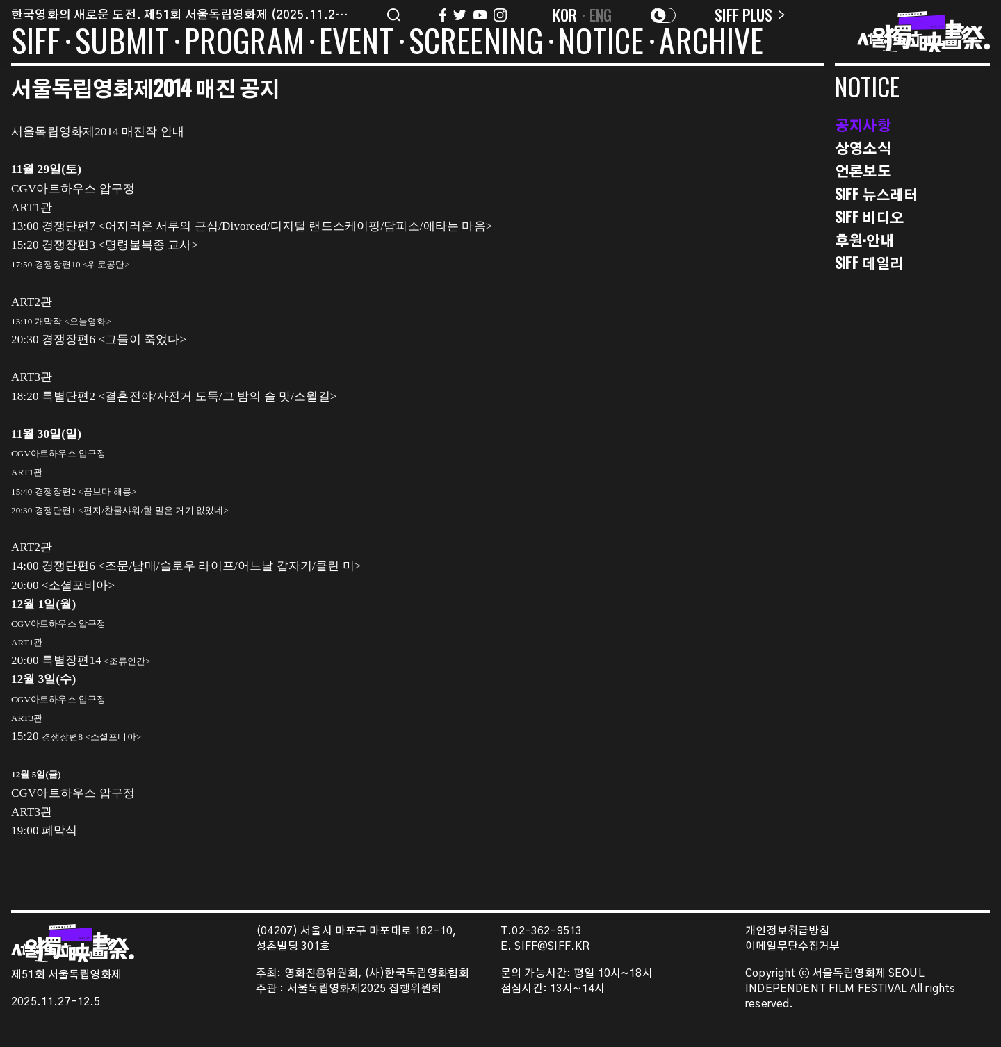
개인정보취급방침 (787, 931)
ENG (600, 14)
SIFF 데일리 (869, 263)
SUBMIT (122, 43)
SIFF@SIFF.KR (551, 946)
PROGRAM (244, 43)
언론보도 (863, 170)
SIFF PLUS (750, 14)
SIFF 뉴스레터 (876, 194)
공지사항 (863, 124)
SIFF (35, 43)
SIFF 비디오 (869, 217)
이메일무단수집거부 (792, 946)
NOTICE (601, 43)
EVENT (356, 43)
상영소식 (863, 147)
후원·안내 (864, 240)
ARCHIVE (711, 43)
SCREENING (476, 43)
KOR (565, 14)
